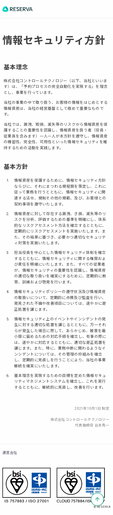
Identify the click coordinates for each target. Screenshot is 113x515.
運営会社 (9, 453)
